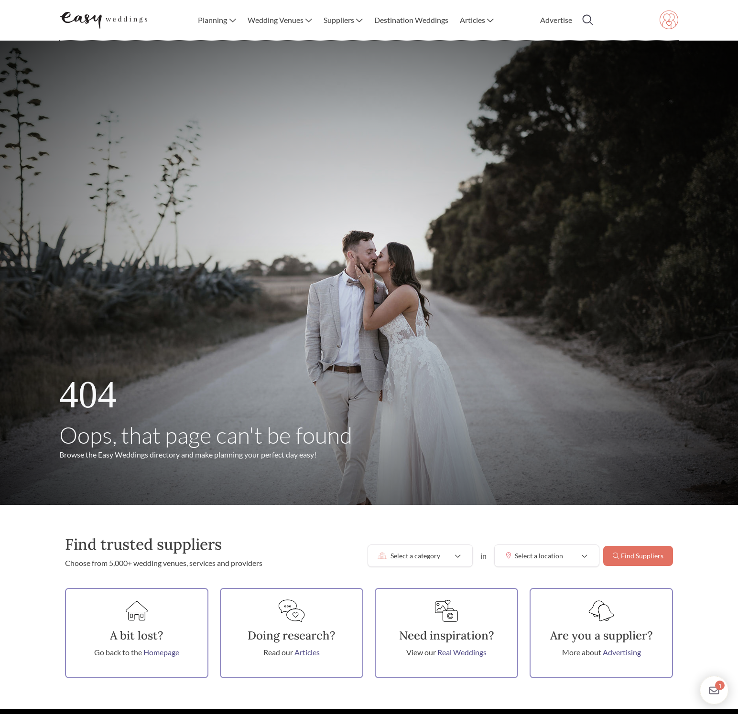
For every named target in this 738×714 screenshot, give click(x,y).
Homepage (161, 652)
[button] (216, 20)
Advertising (622, 652)
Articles (307, 652)
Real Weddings (462, 652)
